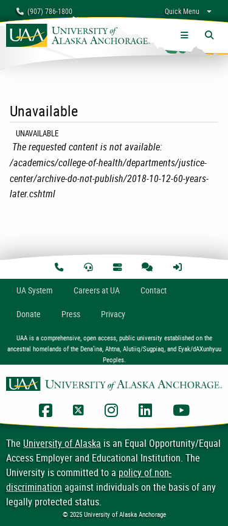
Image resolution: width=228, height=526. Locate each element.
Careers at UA (97, 290)
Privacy (113, 314)
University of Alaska (62, 443)
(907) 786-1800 (44, 11)
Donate (28, 314)
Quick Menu (182, 11)
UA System (34, 290)
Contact (153, 290)
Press (70, 314)
